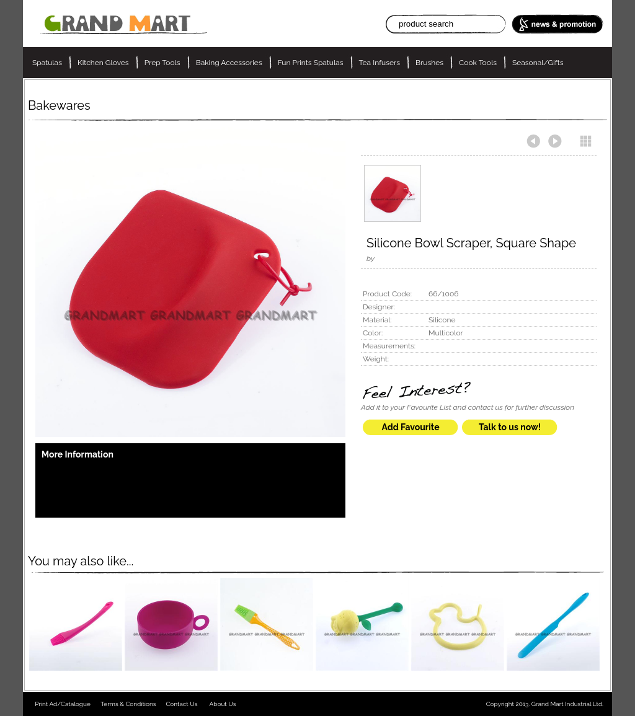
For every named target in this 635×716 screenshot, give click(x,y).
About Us (223, 704)
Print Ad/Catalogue (63, 704)
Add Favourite (410, 427)
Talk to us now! (510, 427)
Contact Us (181, 704)
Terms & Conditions (128, 704)
